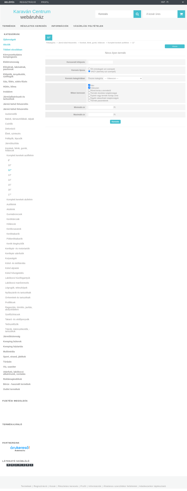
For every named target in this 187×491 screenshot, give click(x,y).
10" (9, 165)
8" (9, 160)
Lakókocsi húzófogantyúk (17, 278)
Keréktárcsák (13, 219)
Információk (95, 486)
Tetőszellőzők (12, 324)
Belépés (9, 2)
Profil (83, 486)
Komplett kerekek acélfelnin (118, 43)
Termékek (26, 486)
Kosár (53, 486)
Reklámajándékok (12, 379)
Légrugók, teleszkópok (16, 287)
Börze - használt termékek (17, 384)
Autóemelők (11, 114)
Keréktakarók (13, 234)
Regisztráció (40, 486)
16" (9, 189)
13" (9, 175)
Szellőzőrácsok (12, 314)
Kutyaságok (11, 258)
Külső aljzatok (12, 268)
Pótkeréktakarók (15, 238)
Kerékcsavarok (14, 229)
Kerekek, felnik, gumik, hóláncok (92, 43)
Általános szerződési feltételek (120, 486)
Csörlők (9, 124)
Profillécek (10, 302)
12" (9, 170)
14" (9, 180)
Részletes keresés (68, 486)
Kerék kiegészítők (15, 243)
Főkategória (50, 43)
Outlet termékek (11, 389)
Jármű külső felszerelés (67, 43)
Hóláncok (11, 224)
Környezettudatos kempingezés (12, 55)
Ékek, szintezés (13, 133)
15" (9, 185)
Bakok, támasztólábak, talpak (19, 119)
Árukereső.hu (20, 450)
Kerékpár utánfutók (14, 253)
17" (9, 194)
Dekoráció (10, 128)
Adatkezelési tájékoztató (152, 486)
